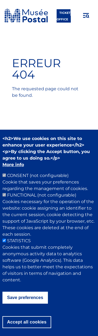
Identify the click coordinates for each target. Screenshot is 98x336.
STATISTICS (19, 251)
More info (13, 175)
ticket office (64, 16)
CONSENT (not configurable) (38, 186)
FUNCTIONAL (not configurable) (41, 205)
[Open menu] (86, 15)
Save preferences (25, 308)
